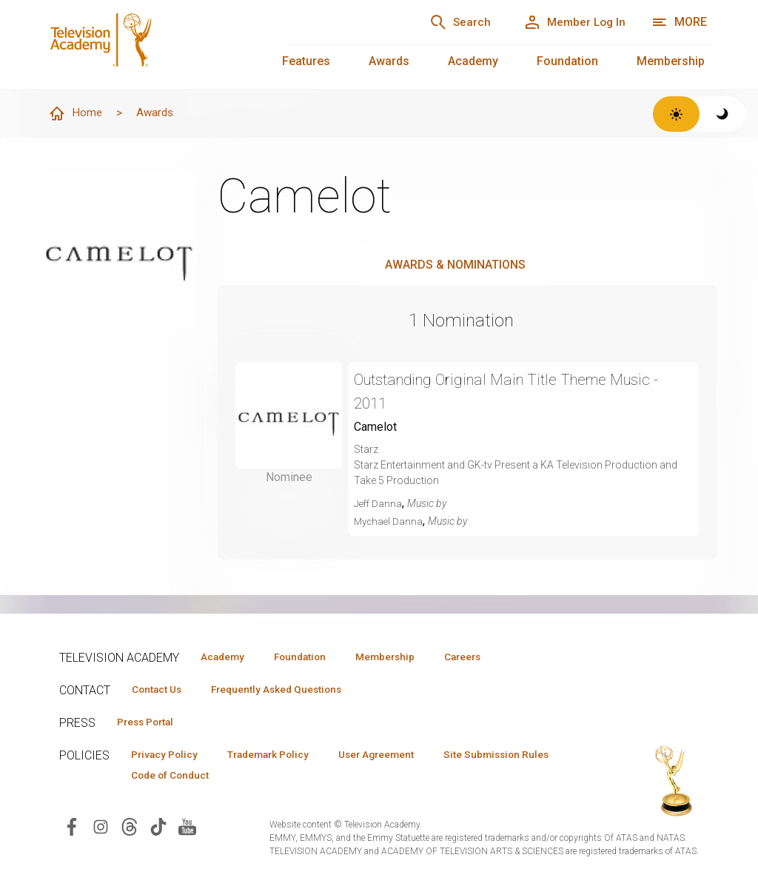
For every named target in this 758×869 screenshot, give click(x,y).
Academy (473, 61)
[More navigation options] (679, 22)
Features (306, 61)
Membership (671, 61)
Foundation (567, 61)
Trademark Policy (280, 756)
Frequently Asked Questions (289, 690)
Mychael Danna (390, 522)
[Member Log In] (569, 22)
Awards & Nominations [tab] (455, 265)
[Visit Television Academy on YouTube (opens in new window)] (187, 830)
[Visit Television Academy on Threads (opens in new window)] (129, 830)
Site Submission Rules (187, 778)
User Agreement (397, 756)
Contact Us (160, 690)
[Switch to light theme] (676, 114)
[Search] (447, 22)
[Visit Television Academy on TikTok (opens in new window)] (158, 830)
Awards (389, 61)
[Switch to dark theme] (723, 114)
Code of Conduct (317, 778)
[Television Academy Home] (148, 44)
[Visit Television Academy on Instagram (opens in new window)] (100, 830)
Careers (489, 656)
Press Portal (149, 723)
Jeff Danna (379, 504)
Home (76, 114)
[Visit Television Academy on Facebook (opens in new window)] (71, 830)
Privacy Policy (167, 756)
